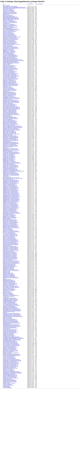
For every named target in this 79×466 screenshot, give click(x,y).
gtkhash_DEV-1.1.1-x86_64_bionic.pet (10, 173)
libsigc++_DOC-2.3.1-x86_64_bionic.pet (11, 246)
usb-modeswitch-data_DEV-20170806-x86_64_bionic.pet (13, 405)
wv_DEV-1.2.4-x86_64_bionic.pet (9, 428)
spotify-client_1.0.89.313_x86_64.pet (10, 384)
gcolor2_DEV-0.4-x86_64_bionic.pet (10, 125)
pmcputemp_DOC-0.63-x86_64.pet (9, 336)
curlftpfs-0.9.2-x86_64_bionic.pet (10, 55)
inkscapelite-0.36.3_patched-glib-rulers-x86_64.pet (13, 204)
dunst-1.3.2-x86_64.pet (7, 75)
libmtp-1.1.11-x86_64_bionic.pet (9, 242)
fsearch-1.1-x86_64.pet (7, 118)
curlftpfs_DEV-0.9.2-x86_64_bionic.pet (11, 56)
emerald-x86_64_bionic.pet (8, 79)
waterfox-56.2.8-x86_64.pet (8, 420)
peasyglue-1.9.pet (6, 324)
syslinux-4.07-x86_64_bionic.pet (9, 394)
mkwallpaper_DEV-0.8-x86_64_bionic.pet (11, 270)
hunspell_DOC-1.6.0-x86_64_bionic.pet (10, 198)
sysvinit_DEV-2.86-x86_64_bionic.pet (10, 398)
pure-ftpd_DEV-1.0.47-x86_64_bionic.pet (11, 343)
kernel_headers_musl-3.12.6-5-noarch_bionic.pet (12, 213)
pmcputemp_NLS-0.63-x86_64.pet (9, 337)
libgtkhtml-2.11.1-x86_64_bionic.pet (10, 240)
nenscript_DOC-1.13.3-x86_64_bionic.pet (11, 288)
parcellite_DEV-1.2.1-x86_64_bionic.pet (11, 323)
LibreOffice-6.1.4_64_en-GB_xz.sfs (10, 14)
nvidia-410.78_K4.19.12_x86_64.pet (10, 305)
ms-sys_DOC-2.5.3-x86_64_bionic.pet (10, 281)
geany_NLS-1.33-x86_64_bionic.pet (9, 132)
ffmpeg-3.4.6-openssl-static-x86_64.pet (11, 99)
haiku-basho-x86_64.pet (7, 180)
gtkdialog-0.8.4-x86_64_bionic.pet (10, 169)
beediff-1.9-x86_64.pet (7, 37)
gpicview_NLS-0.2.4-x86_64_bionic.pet (10, 167)
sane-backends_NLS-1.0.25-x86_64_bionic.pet (12, 372)
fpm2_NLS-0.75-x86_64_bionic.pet (9, 112)
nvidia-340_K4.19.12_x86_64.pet (9, 302)
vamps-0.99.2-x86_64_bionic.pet (9, 414)
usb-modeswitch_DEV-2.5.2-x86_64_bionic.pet (12, 406)
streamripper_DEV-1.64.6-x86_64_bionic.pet (11, 389)
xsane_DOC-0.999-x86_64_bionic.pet (10, 449)
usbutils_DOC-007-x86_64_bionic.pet (10, 410)
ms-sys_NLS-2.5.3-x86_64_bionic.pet (10, 282)
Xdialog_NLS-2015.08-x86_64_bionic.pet (11, 22)
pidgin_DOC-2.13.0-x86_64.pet (9, 329)
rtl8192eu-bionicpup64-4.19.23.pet (10, 360)
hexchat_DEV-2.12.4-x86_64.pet (9, 186)
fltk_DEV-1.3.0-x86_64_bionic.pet (9, 106)
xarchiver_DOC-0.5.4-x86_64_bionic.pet (11, 435)
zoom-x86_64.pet (6, 462)
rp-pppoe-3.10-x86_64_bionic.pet (9, 356)
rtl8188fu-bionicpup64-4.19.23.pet (10, 359)
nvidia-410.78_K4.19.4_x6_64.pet (9, 306)
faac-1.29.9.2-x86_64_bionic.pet (9, 92)
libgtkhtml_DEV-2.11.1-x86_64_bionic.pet (11, 241)
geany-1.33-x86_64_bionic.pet (9, 126)
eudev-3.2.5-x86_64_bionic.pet (9, 84)
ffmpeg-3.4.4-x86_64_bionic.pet (9, 98)
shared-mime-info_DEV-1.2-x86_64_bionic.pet (12, 376)
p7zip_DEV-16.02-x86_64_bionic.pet (10, 318)
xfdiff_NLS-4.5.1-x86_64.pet (8, 443)
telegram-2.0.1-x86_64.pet (8, 400)
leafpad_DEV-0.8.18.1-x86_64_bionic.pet (11, 216)
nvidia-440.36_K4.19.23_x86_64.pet (10, 310)
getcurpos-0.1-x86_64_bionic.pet (9, 133)
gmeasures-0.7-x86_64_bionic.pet (9, 146)
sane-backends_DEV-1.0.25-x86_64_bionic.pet (12, 370)
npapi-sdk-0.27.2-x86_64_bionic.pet (10, 298)
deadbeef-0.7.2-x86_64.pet (8, 59)
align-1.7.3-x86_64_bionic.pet (9, 24)
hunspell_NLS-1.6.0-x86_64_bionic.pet (10, 199)
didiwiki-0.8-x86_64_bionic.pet (9, 67)
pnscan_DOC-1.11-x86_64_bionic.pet (10, 340)
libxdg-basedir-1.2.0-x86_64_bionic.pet (11, 253)
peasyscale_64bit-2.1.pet (8, 326)
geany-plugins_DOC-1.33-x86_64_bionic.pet (11, 128)
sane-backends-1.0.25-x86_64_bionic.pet (11, 369)
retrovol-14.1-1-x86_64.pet (8, 354)
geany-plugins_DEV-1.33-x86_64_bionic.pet (11, 127)
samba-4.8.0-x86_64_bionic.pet (9, 366)
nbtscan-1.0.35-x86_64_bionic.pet (9, 285)
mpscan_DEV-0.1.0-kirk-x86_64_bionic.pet (11, 277)
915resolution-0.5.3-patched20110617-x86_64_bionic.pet (14, 7)
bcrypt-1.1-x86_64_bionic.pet (9, 35)
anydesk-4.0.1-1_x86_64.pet (8, 28)
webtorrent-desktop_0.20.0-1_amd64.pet (11, 421)
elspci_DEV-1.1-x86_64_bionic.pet (9, 78)
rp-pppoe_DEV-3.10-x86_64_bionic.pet (10, 357)
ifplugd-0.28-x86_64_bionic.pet (9, 200)
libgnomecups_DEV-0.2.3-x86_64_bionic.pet (11, 234)
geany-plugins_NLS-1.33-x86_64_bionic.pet (11, 129)
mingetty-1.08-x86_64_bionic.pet (9, 262)
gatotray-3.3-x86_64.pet (8, 123)
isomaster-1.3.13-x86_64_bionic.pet (10, 206)
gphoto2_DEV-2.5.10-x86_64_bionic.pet (10, 162)
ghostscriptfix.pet (7, 137)
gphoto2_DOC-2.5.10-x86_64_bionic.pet (10, 163)
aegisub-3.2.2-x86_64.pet (8, 23)
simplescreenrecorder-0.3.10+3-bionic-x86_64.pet (13, 379)
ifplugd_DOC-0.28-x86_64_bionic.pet (10, 202)
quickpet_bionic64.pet (7, 349)
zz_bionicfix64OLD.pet (7, 464)
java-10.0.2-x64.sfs (7, 211)
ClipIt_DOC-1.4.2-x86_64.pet (8, 11)
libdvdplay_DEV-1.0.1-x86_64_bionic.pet (11, 229)
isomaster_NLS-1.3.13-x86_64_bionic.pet (11, 209)
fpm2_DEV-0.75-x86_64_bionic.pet (9, 110)
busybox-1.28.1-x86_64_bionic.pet (9, 44)
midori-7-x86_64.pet (7, 261)
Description (40, 4)
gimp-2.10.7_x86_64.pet (7, 142)
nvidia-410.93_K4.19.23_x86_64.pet (10, 307)
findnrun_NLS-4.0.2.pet (7, 103)
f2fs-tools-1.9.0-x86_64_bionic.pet (10, 87)
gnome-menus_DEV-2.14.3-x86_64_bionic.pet (11, 154)
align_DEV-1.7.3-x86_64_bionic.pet (10, 25)
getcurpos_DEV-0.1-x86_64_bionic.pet (10, 134)
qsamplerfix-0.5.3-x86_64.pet (9, 347)
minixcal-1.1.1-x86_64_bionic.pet (9, 267)
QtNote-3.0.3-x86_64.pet (8, 17)
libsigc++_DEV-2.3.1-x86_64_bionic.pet (11, 245)
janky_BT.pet (5, 210)
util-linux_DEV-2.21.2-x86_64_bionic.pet (11, 411)
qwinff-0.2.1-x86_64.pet (8, 350)
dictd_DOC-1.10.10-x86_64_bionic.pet (10, 66)
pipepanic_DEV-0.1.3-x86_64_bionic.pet (11, 332)
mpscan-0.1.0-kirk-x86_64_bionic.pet (10, 276)
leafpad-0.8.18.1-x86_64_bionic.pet (10, 215)
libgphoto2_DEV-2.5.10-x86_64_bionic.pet (11, 237)
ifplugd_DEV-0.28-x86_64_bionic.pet (10, 201)
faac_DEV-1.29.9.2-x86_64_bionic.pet (10, 93)
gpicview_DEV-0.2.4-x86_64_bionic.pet (10, 166)
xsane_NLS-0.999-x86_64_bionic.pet (10, 450)
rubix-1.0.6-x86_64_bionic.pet (9, 362)
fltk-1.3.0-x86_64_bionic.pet (9, 105)
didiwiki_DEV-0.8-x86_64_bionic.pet (10, 68)
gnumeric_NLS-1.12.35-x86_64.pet (9, 158)
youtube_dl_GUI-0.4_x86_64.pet (9, 459)
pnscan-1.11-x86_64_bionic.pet (9, 338)
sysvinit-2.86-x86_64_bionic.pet (9, 397)
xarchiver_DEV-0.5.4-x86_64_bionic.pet (11, 434)
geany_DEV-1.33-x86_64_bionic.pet (9, 130)
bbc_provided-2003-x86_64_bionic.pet (10, 33)
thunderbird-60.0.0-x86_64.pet (9, 401)
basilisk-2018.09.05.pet (8, 32)
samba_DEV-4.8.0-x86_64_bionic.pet (10, 367)
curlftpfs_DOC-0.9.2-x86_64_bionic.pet (11, 57)
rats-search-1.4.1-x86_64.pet (9, 352)
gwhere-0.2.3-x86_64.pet (8, 175)
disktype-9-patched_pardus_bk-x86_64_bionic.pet (12, 70)
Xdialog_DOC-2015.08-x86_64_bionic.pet (11, 21)
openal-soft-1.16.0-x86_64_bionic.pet (10, 312)
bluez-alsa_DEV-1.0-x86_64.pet (9, 40)
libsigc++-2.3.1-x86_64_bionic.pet (10, 244)
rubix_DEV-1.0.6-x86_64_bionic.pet (10, 363)
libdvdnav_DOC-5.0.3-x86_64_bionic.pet (11, 227)
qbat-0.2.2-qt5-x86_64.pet (8, 345)
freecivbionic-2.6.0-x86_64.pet (9, 115)
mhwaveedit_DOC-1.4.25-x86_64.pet (9, 259)
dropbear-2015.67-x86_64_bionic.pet (10, 72)
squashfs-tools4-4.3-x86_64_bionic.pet (11, 385)
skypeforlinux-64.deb (7, 380)
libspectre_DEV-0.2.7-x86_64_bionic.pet (11, 248)
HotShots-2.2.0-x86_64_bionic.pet (9, 13)
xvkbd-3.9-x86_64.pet (7, 453)
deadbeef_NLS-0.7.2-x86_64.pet (9, 62)
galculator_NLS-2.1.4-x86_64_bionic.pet (11, 122)
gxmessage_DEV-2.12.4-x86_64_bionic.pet (11, 178)
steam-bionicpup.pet (7, 387)
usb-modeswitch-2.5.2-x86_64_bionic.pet (11, 403)
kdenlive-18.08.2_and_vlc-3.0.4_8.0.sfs (11, 212)
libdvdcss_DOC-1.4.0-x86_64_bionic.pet (11, 224)
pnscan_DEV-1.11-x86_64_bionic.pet (10, 339)
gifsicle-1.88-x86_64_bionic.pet (9, 139)
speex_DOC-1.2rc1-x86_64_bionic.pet (10, 383)
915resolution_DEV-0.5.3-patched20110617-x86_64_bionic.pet (15, 8)
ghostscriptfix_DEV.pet (7, 138)
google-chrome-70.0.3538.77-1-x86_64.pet (11, 159)
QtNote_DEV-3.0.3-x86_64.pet (8, 18)
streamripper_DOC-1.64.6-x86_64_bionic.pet (11, 390)
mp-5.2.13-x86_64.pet (7, 273)
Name (4, 4)
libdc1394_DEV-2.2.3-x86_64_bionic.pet (11, 219)
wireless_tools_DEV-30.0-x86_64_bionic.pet (11, 424)
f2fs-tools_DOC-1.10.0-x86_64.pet (9, 90)
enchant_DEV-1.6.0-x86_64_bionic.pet (10, 81)
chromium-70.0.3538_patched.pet (9, 51)
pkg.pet (4, 333)
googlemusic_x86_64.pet (7, 160)
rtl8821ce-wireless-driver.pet (9, 361)
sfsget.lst (5, 374)
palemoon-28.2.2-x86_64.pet (8, 320)
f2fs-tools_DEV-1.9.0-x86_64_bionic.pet (11, 89)
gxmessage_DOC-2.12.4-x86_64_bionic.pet (11, 179)
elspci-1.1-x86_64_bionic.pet (9, 77)
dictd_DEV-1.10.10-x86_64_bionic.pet (10, 65)
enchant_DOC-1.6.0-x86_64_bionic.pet (10, 82)
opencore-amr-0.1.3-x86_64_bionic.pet (10, 314)
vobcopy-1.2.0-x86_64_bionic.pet (9, 417)
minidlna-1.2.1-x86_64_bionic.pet (9, 264)
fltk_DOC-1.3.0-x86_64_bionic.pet (9, 107)
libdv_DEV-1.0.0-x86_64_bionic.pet (10, 221)
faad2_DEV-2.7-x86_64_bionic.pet (9, 95)
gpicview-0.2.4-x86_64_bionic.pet (9, 165)
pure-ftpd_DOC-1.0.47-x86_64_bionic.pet (11, 344)
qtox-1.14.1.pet (6, 348)
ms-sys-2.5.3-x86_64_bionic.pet (9, 279)
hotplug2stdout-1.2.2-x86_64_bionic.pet (11, 193)
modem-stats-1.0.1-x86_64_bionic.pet (10, 271)
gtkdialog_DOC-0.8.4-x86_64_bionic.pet (11, 171)
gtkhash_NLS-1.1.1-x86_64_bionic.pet (10, 174)
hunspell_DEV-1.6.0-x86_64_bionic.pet (10, 197)
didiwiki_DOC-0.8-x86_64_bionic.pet (10, 69)
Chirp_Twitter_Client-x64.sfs (9, 9)
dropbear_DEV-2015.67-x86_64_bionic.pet (11, 73)
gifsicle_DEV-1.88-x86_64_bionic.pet (10, 140)
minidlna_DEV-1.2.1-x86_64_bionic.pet (10, 265)
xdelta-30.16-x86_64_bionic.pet (9, 440)
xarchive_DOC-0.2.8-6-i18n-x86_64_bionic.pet (12, 432)
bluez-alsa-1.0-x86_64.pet (8, 39)
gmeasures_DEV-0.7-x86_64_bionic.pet (10, 147)
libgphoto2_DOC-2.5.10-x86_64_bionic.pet (11, 238)
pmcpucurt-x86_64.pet (7, 334)
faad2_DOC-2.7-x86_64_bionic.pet (9, 96)
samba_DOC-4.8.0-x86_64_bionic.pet (10, 368)
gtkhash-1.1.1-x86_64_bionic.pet (9, 172)
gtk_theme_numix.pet (7, 168)
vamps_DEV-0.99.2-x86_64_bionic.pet (10, 415)
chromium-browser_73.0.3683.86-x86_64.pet (11, 52)
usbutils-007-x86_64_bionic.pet (9, 408)
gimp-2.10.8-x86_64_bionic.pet (9, 143)
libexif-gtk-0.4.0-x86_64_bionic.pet (10, 230)
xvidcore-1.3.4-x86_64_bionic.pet (9, 451)
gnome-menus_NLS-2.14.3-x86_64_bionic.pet (11, 155)
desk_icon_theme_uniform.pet (8, 63)
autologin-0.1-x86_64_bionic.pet (9, 29)
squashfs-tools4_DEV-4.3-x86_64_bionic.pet (11, 386)
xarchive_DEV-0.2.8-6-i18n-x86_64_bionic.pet (12, 431)
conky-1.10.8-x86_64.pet (8, 54)
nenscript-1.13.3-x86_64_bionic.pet (10, 287)
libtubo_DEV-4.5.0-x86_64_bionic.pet (10, 251)
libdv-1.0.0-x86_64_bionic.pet (9, 220)
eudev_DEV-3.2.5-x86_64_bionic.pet (10, 85)
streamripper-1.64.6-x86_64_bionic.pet (11, 388)
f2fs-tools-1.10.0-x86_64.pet (9, 86)
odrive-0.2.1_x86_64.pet (8, 311)
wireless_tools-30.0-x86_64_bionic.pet (11, 423)
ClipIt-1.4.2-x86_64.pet (8, 10)
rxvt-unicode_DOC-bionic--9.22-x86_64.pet (11, 365)
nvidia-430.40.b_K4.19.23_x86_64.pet (10, 308)
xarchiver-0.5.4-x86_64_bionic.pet (10, 433)
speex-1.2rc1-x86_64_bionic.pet (9, 381)
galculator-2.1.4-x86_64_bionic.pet (10, 119)
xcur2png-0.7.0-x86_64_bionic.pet (9, 437)
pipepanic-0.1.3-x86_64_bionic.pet (10, 331)
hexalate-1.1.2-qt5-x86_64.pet (9, 184)
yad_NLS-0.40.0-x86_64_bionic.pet (9, 457)
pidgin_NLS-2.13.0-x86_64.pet (9, 330)
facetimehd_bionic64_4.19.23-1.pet (10, 97)
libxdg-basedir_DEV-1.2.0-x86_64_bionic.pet (12, 254)
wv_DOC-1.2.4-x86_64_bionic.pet (9, 429)
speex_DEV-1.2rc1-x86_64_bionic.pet (10, 382)
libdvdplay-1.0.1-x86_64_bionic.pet (10, 228)
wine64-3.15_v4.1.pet (7, 422)
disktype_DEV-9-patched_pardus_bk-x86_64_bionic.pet (13, 71)
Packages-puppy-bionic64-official (9, 15)
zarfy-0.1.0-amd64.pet (7, 460)
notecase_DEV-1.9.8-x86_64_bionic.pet (10, 295)
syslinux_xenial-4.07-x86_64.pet (9, 396)
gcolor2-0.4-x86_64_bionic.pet (9, 124)
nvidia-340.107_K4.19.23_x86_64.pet (10, 301)
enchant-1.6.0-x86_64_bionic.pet (9, 80)
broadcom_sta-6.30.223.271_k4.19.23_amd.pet (12, 43)
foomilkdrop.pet (6, 108)
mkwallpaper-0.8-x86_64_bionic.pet (10, 269)
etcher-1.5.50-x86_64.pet (8, 83)
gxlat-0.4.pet (5, 176)
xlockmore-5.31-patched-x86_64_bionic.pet (11, 444)
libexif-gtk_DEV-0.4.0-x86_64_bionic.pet (11, 231)
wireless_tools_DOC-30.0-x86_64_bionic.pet (11, 425)
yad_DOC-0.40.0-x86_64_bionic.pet (9, 456)
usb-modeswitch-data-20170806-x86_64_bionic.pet (12, 404)
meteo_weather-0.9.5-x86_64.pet (9, 257)
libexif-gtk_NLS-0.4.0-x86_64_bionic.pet (11, 232)
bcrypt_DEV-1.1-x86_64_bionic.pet (9, 36)
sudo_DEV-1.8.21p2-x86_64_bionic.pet (10, 392)
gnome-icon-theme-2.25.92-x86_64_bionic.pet (12, 150)
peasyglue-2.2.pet (6, 325)
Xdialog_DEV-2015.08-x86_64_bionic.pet (11, 20)
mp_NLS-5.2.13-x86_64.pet (8, 275)
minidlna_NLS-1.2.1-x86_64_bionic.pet (10, 266)
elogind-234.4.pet (6, 76)
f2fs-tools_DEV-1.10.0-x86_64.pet (9, 88)
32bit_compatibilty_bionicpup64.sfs (10, 6)
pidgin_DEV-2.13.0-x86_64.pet (9, 328)
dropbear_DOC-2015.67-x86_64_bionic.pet (11, 74)
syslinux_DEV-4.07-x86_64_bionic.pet (10, 395)
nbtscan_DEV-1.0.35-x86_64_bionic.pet (10, 286)
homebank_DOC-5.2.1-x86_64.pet (9, 191)
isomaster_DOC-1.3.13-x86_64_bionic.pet (11, 208)
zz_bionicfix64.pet (7, 463)
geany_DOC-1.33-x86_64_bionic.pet (9, 131)
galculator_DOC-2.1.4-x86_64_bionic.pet (11, 121)
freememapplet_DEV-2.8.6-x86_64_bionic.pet (11, 117)
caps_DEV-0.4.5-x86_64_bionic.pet (9, 48)
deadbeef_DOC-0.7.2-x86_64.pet (9, 61)
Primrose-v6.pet (6, 16)
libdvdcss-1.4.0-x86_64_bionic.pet (10, 222)
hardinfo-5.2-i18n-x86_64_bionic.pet (10, 181)
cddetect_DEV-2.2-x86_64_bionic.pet (10, 50)
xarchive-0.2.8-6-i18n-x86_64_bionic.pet (11, 430)
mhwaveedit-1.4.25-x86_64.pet (9, 258)
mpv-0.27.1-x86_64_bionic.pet (9, 278)
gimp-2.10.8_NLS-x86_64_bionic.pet (10, 145)
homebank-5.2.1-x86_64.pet (8, 190)
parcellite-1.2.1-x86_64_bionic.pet (10, 322)
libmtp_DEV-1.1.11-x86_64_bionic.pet (10, 243)
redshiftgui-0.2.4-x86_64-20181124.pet (11, 353)
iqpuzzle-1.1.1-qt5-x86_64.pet (9, 205)
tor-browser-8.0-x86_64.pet (8, 402)
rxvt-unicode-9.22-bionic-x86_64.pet (10, 364)
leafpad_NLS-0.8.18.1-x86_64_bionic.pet (11, 217)
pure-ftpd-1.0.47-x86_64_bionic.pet (10, 342)
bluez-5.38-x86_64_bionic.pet (9, 38)
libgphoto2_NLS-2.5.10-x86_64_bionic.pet (11, 239)
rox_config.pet (6, 355)
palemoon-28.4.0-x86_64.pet (8, 321)
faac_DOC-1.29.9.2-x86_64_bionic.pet (10, 94)
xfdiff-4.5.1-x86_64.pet (8, 442)
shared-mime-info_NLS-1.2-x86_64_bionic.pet (12, 378)
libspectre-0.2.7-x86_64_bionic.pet (10, 247)
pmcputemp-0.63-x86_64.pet (8, 335)
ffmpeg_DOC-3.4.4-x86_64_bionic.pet (10, 101)
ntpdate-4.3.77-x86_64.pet (8, 300)
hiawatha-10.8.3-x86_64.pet (8, 189)
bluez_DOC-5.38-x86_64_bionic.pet (9, 42)
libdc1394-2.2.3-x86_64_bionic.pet (10, 218)
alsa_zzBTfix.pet (6, 27)
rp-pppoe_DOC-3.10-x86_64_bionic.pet (10, 358)
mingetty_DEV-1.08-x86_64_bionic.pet (10, 263)
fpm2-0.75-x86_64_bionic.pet (8, 109)
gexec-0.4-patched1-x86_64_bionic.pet (10, 135)
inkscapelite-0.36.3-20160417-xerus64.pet (11, 203)
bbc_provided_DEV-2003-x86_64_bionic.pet (11, 34)
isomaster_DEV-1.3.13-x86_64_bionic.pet (11, 207)
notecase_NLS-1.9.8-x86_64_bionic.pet (10, 297)
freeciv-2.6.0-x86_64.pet (8, 114)
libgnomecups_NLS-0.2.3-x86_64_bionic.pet (11, 235)
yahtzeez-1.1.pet (6, 458)
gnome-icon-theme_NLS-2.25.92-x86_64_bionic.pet (12, 152)
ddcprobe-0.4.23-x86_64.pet (8, 58)
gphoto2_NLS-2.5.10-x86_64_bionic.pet (10, 164)
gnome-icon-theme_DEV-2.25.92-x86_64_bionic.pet (12, 151)
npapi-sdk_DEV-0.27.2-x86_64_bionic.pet (11, 299)
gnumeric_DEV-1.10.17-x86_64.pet (9, 157)
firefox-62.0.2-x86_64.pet (8, 104)
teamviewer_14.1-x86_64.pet (8, 399)
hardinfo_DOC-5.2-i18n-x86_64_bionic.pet (11, 183)
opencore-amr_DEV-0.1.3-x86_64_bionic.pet (11, 315)
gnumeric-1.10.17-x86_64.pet (8, 156)
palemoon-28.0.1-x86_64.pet (8, 319)
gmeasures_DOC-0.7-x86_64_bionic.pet (10, 148)
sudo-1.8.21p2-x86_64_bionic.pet (9, 391)
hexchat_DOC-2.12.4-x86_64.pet (9, 187)
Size (36, 4)
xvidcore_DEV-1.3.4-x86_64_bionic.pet (10, 452)
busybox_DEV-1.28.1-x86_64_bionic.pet (10, 45)
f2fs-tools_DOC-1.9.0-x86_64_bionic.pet (11, 91)
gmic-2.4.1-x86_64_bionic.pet (9, 149)
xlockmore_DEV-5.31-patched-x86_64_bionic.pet (12, 445)
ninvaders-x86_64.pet (7, 293)
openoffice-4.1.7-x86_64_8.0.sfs (9, 316)
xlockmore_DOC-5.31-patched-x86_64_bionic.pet (12, 446)
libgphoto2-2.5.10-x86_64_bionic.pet (10, 236)
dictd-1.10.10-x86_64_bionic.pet (9, 64)
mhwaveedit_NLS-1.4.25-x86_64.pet (9, 260)
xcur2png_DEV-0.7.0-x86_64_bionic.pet (10, 438)
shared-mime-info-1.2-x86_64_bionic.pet (11, 375)
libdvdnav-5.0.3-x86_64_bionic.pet (10, 225)
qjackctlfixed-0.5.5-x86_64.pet (9, 346)
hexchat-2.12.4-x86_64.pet (8, 185)
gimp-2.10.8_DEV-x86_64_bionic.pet (10, 144)
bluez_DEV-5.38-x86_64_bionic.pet (9, 41)
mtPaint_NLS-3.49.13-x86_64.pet (9, 284)
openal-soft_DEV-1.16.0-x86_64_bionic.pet (11, 313)
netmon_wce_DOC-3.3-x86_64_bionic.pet (10, 291)
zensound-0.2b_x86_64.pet (8, 461)
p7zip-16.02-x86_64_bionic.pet (9, 317)
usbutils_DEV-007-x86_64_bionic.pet (10, 409)
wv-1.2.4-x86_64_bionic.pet (8, 427)
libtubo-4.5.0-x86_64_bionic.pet (9, 250)
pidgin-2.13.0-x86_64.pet (8, 327)
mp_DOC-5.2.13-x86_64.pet (8, 274)
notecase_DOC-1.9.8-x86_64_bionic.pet (10, 296)
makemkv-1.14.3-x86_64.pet (8, 255)
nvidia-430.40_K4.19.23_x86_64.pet (10, 309)
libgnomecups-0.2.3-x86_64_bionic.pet (10, 233)
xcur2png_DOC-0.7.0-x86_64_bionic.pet (10, 439)
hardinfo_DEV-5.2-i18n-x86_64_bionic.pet (11, 182)
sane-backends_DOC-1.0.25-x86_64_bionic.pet (12, 371)
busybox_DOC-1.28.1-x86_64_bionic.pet (10, 46)
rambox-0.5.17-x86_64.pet (8, 351)
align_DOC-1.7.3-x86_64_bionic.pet (10, 26)
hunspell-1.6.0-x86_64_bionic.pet (9, 196)
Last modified (30, 4)
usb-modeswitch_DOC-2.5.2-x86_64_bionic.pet (12, 407)
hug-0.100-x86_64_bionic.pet (8, 195)
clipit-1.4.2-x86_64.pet (8, 53)
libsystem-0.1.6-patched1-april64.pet (10, 249)
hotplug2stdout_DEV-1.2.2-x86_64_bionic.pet (12, 194)
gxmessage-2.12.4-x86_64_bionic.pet (10, 177)
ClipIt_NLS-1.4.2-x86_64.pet (8, 12)
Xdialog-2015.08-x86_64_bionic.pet (10, 19)
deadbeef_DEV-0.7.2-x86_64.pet (9, 60)
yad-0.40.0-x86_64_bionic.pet (9, 454)
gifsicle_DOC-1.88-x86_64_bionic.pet (10, 141)
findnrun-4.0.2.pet (7, 102)
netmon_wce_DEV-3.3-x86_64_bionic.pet (10, 290)
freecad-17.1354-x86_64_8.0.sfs (9, 113)
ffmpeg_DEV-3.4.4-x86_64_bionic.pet (10, 100)
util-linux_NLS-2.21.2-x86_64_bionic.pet (11, 413)
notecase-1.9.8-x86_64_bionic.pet (9, 294)
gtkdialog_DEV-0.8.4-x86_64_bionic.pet (11, 170)
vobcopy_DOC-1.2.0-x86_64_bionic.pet (10, 419)
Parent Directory (6, 5)
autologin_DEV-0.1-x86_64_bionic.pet (10, 30)
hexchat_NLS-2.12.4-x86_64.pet (9, 188)
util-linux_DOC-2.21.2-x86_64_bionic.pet (11, 412)
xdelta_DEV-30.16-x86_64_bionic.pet (10, 441)
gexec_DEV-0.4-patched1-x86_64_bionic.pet (11, 136)
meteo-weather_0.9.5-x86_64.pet (9, 256)
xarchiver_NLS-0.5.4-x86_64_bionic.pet (11, 436)
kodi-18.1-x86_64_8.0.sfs (8, 214)
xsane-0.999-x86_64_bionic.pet (9, 447)
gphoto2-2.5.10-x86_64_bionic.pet (9, 161)
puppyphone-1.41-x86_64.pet (8, 341)
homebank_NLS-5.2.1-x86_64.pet (9, 192)
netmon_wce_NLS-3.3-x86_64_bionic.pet (10, 292)
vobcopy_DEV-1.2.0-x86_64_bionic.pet (10, 418)
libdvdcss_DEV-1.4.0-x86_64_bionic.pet (11, 223)
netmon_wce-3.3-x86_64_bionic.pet (9, 289)
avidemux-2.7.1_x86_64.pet (8, 31)
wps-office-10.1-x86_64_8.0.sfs (9, 426)
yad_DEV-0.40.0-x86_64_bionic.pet (9, 455)
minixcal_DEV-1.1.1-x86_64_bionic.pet (10, 268)
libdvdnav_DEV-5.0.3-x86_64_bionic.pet (11, 226)
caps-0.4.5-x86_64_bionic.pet (9, 47)
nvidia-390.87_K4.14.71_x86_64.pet (10, 303)
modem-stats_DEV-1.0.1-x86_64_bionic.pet (11, 272)
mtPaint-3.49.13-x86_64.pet (8, 283)
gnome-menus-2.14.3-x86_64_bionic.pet (10, 153)
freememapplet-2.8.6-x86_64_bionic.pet (11, 116)
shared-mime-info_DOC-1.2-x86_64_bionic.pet (12, 377)
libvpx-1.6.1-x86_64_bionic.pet (9, 252)
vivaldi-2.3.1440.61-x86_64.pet (9, 416)
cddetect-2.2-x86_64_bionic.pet (9, 49)
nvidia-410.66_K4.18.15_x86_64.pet (10, 304)
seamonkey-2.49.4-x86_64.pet (8, 373)
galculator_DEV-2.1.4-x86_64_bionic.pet (11, 120)
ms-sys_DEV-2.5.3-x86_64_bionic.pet (10, 280)
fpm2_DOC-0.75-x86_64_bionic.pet (9, 111)
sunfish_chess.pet (6, 393)
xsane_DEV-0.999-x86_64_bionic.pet (10, 448)
